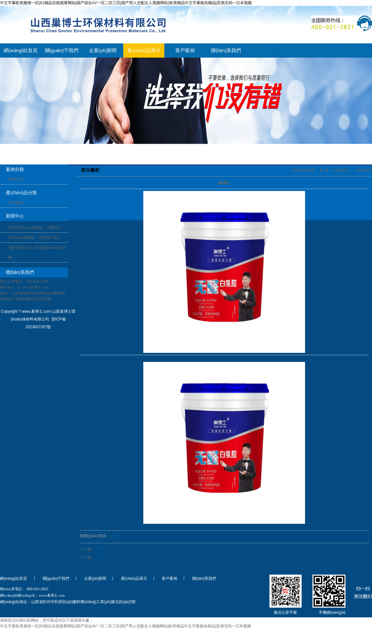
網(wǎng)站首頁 (21, 50)
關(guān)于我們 (61, 50)
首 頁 (324, 170)
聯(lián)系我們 (226, 50)
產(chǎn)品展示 (143, 50)
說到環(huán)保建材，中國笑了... (36, 227)
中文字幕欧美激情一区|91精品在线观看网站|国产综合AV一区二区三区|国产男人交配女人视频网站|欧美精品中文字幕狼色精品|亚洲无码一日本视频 (126, 3)
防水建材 (16, 202)
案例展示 (342, 170)
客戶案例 (185, 50)
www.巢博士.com (35, 287)
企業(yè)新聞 (103, 50)
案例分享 (16, 179)
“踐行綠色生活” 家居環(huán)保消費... (37, 252)
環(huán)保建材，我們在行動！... (36, 237)
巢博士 (116, 536)
